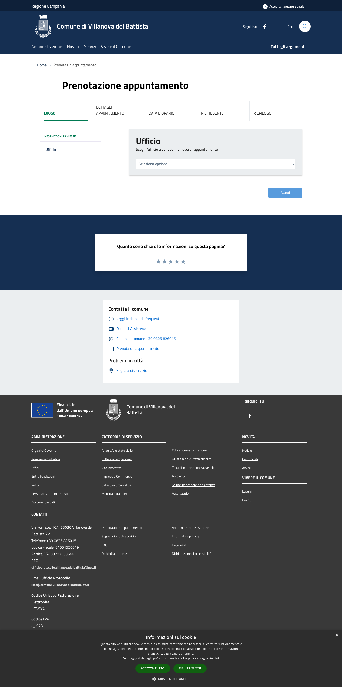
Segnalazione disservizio (119, 536)
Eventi (246, 500)
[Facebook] (262, 26)
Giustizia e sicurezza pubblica (192, 458)
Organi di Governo (43, 450)
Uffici (35, 467)
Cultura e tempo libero (117, 459)
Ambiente (178, 476)
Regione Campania (48, 6)
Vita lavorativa (112, 467)
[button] (171, 679)
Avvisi (246, 467)
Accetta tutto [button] (153, 668)
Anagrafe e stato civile (117, 450)
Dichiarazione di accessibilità (191, 553)
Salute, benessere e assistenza (193, 485)
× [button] (336, 635)
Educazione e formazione (189, 450)
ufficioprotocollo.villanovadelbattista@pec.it (63, 567)
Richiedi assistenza (115, 553)
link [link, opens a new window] (217, 658)
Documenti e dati (43, 502)
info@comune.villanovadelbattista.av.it (60, 584)
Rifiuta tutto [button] (190, 668)
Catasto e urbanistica (116, 485)
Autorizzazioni (181, 493)
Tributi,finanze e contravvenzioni (194, 467)
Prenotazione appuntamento (122, 527)
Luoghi (247, 491)
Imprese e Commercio (117, 476)
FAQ (104, 545)
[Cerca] (305, 26)
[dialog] (171, 658)
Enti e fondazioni (43, 476)
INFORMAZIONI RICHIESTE (60, 136)
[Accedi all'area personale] (283, 6)
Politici (35, 485)
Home (42, 65)
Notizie (247, 450)
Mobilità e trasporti (115, 493)
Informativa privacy (185, 536)
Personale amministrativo (49, 493)
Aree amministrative (45, 459)
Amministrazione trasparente (192, 527)
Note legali (179, 545)
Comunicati (250, 459)
